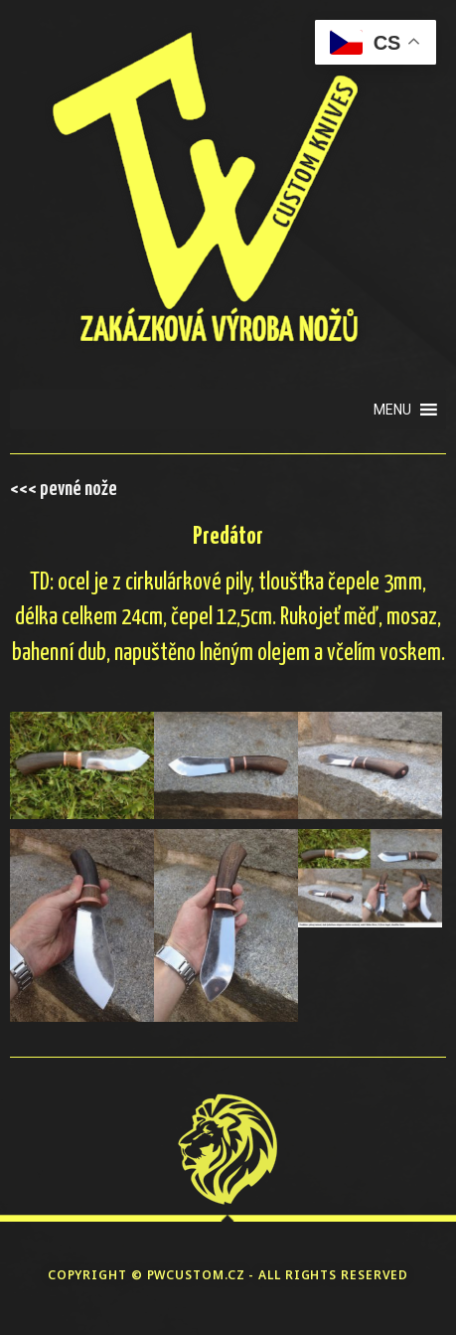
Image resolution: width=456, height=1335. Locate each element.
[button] (392, 409)
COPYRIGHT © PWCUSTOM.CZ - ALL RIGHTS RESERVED (228, 1274)
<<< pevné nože (63, 489)
